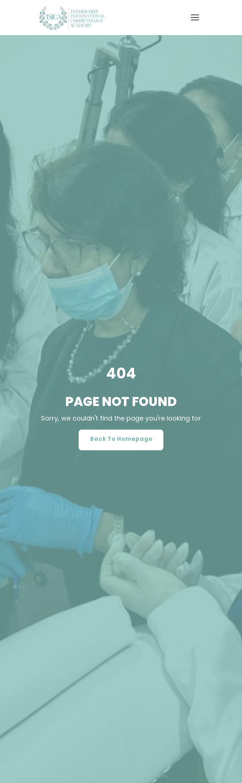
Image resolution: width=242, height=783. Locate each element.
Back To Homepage (121, 443)
